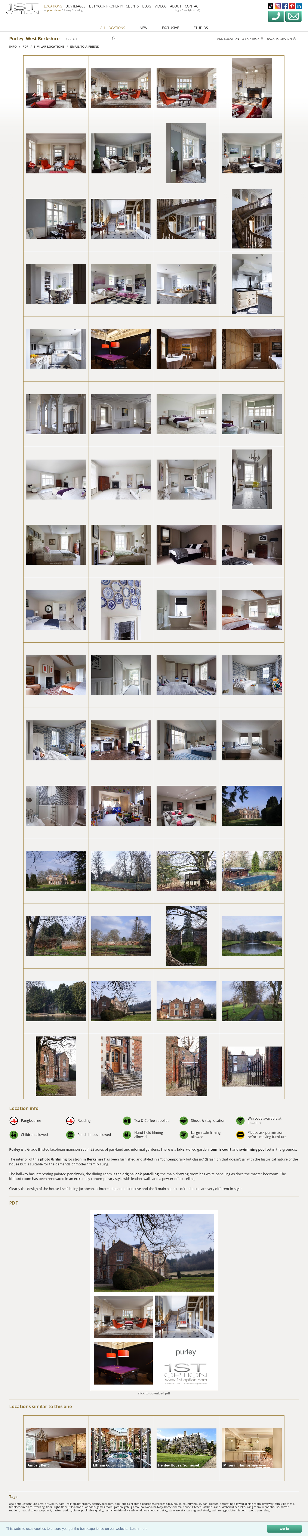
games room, (105, 1507)
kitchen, (197, 1507)
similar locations (49, 46)
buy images (76, 6)
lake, (243, 1507)
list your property (106, 6)
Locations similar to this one (40, 1406)
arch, (41, 1504)
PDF (13, 1203)
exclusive (170, 27)
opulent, (47, 1510)
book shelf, (122, 1504)
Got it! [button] (284, 1528)
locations (53, 6)
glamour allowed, (142, 1507)
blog (146, 6)
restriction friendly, (117, 1510)
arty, (48, 1504)
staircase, (175, 1510)
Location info (23, 1108)
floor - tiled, (68, 1507)
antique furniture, (26, 1504)
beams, (96, 1504)
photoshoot (54, 10)
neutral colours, (31, 1510)
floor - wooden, (86, 1507)
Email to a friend (84, 46)
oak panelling (147, 1174)
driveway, (268, 1504)
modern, (15, 1510)
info (13, 46)
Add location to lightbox (240, 39)
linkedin (299, 6)
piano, (77, 1510)
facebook (285, 6)
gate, (127, 1507)
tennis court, (240, 1510)
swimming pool (252, 1149)
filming (67, 10)
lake (180, 1149)
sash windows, (138, 1510)
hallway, (158, 1507)
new (143, 27)
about (175, 6)
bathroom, (84, 1504)
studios (201, 27)
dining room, (253, 1504)
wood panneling (259, 1510)
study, (207, 1510)
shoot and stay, (158, 1510)
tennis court (220, 1149)
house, (187, 1507)
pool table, (88, 1510)
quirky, (100, 1510)
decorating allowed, (232, 1504)
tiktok (270, 6)
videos (161, 6)
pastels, (58, 1510)
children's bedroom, (142, 1504)
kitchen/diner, (231, 1507)
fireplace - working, (33, 1507)
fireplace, (15, 1507)
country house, (193, 1504)
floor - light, (53, 1507)
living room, (254, 1507)
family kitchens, (285, 1504)
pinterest (292, 6)
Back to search (281, 39)
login (178, 10)
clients (132, 6)
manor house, (271, 1507)
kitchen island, (212, 1507)
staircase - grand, (192, 1510)
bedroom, (108, 1504)
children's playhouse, (169, 1504)
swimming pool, (222, 1510)
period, (68, 1510)
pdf (25, 46)
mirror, (284, 1507)
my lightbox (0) (192, 10)
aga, (12, 1504)
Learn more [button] (138, 1528)
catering (78, 10)
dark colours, (211, 1504)
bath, (55, 1504)
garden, (119, 1507)
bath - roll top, (68, 1504)
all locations (112, 27)
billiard (15, 1178)
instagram (278, 6)
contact (192, 6)
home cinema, (173, 1507)
